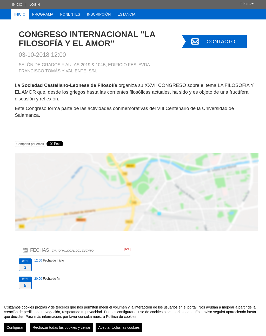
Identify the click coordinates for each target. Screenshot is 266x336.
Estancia (126, 14)
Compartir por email (30, 144)
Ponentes (70, 14)
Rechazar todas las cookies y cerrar (61, 327)
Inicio (17, 4)
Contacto (221, 41)
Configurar (14, 327)
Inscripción (99, 14)
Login (34, 4)
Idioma (247, 4)
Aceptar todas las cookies (119, 327)
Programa (43, 14)
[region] (133, 316)
